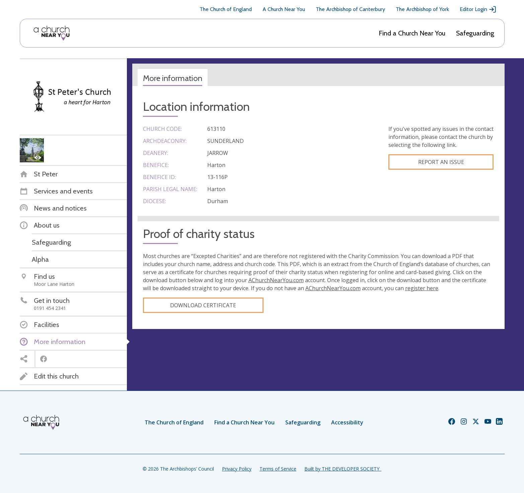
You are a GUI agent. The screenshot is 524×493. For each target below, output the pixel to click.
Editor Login (478, 9)
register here (421, 288)
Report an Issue (441, 162)
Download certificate (203, 305)
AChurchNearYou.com (276, 280)
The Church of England (226, 9)
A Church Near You (284, 9)
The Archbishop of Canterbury (350, 9)
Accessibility (347, 422)
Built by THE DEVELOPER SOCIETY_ (342, 469)
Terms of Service (277, 469)
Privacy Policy (236, 469)
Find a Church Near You (412, 33)
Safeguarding (475, 33)
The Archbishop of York (422, 9)
